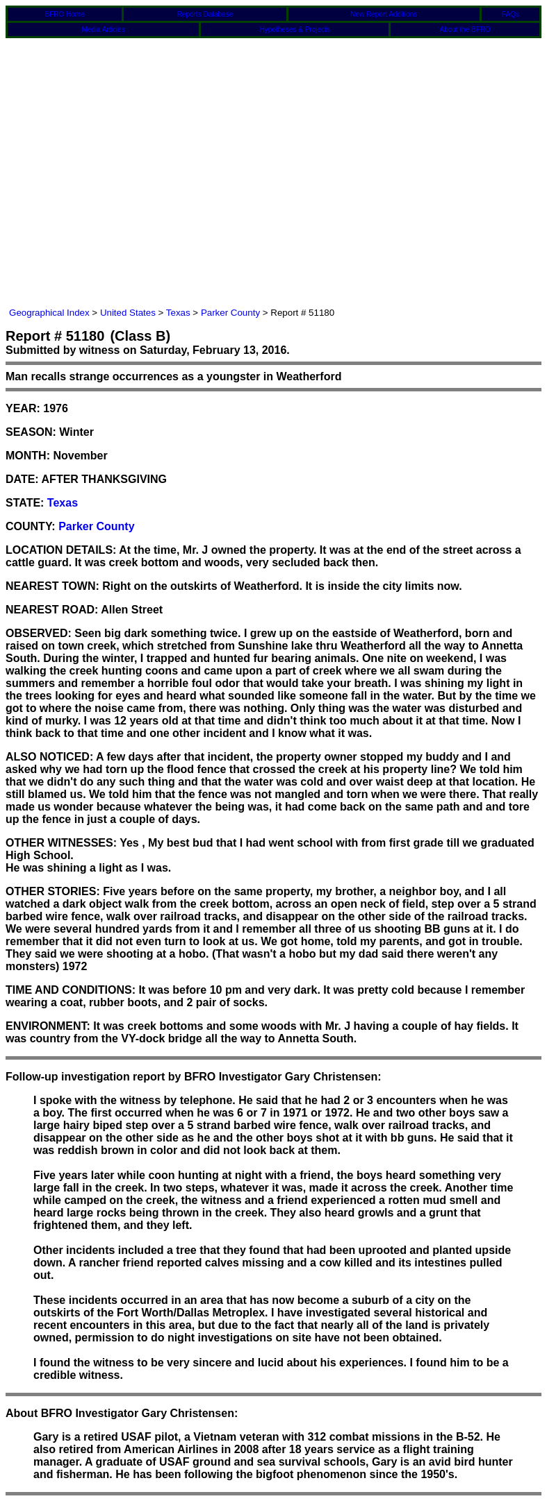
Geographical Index (49, 312)
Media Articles (102, 29)
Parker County (230, 312)
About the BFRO (465, 29)
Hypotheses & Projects (295, 29)
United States (128, 312)
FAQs (510, 14)
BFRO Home (65, 14)
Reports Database (205, 14)
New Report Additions (383, 14)
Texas (178, 312)
